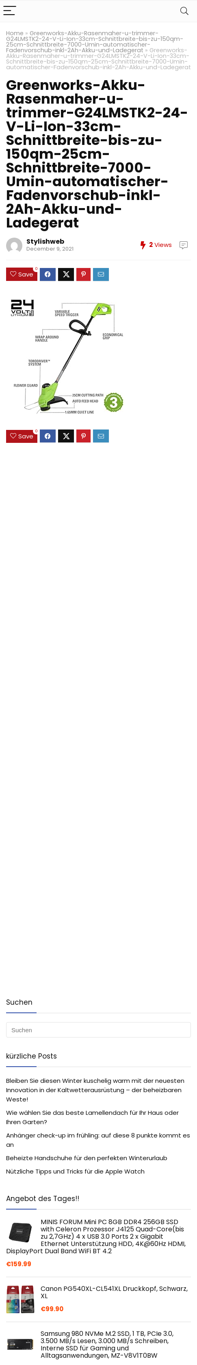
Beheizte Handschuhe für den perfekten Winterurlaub (86, 1158)
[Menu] (9, 11)
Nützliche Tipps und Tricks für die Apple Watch (75, 1171)
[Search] (184, 11)
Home (15, 33)
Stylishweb (45, 241)
